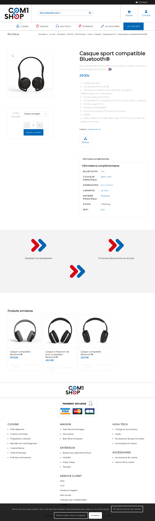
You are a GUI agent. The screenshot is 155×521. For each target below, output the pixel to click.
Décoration (68, 434)
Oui (102, 171)
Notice (85, 140)
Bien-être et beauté (73, 438)
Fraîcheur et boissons (20, 457)
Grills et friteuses (18, 453)
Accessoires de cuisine (126, 457)
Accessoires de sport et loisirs (129, 438)
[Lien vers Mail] (141, 2)
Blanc (103, 176)
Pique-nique (69, 462)
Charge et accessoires (126, 429)
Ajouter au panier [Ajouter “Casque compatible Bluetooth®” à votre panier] (16, 366)
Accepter (95, 515)
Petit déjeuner (17, 429)
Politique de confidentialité (73, 500)
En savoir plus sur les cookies (127, 509)
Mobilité (67, 457)
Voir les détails (31, 365)
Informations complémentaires (96, 159)
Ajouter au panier (33, 132)
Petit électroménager (73, 429)
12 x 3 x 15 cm (107, 185)
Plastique (105, 196)
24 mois (104, 190)
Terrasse (67, 467)
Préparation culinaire (20, 438)
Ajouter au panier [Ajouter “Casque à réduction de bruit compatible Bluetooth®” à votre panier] (52, 368)
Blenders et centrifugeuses (23, 443)
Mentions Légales (68, 490)
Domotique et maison (126, 443)
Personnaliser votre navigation (71, 515)
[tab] (95, 159)
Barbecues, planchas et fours (77, 453)
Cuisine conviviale (19, 434)
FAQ (62, 481)
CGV (62, 485)
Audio (118, 434)
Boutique (13, 34)
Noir (109, 176)
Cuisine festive (17, 448)
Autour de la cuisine (124, 462)
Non (103, 209)
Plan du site (65, 495)
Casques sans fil (94, 129)
